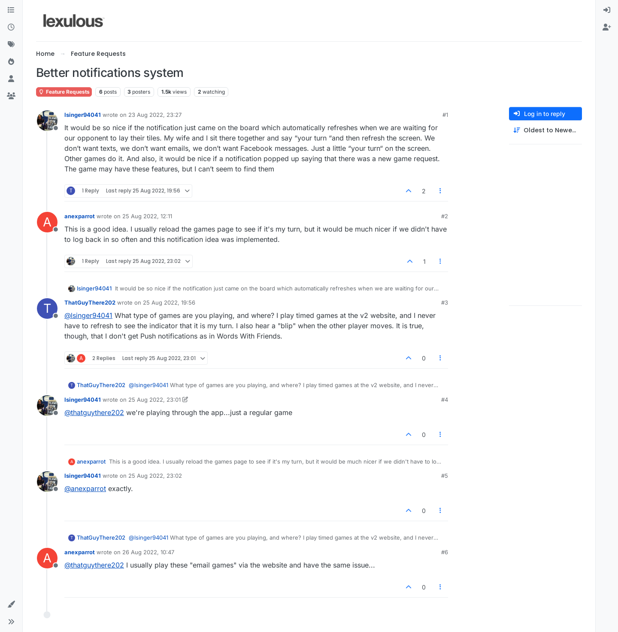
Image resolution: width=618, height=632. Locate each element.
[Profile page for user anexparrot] (47, 222)
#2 (444, 216)
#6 (444, 552)
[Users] (11, 79)
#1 (445, 114)
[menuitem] (607, 10)
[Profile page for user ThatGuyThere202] (47, 308)
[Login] (607, 10)
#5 (444, 475)
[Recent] (11, 27)
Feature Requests (64, 92)
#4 (444, 399)
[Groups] (11, 96)
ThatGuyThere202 (89, 302)
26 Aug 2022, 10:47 (148, 552)
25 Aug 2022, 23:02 (155, 475)
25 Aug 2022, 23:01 (154, 399)
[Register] (607, 27)
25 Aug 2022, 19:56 (169, 302)
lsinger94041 (82, 114)
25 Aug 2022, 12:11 (147, 216)
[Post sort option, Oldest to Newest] (545, 130)
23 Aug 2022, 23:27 (155, 114)
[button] (11, 604)
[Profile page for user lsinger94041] (47, 120)
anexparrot (79, 216)
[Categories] (11, 10)
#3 (444, 302)
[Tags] (11, 45)
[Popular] (11, 62)
